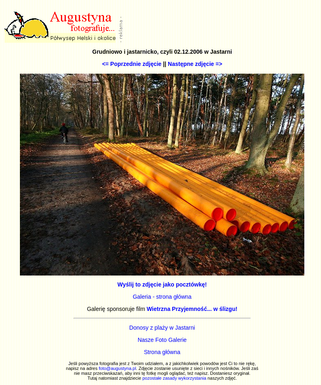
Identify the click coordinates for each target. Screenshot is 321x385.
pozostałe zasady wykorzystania (174, 378)
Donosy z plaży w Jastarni (162, 327)
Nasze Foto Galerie (162, 340)
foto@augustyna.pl (117, 368)
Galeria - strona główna (162, 296)
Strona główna (162, 352)
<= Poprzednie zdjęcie (131, 64)
